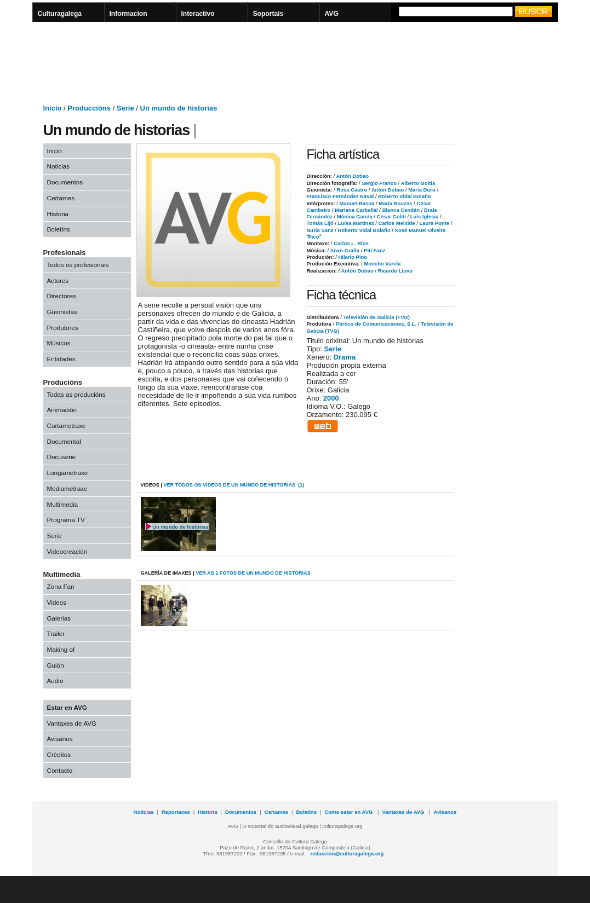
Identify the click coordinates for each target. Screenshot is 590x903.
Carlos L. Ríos (350, 243)
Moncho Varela (382, 264)
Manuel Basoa (356, 203)
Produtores (62, 327)
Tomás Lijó (320, 223)
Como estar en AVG (349, 812)
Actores (58, 280)
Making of (61, 649)
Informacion (128, 14)
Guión (55, 665)
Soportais (268, 14)
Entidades (61, 358)
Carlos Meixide (396, 223)
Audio (55, 680)
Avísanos (445, 812)
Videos (57, 602)
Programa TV (66, 519)
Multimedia (62, 504)
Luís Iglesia (423, 216)
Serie (125, 108)
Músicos (59, 342)
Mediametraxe (67, 488)
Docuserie (61, 456)
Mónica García (353, 216)
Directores (61, 295)
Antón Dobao (352, 176)
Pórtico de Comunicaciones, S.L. (376, 324)
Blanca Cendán (400, 210)
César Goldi (390, 216)
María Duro (421, 190)
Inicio (52, 108)
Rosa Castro (351, 190)
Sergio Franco (378, 183)
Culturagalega (60, 14)
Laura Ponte (433, 223)
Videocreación (67, 551)
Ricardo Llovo (394, 271)
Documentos (65, 182)
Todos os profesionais (78, 264)
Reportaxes (176, 812)
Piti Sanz (373, 250)
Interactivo (198, 14)
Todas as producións (76, 394)
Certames (61, 197)
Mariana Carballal (356, 210)
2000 (331, 398)
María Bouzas (395, 203)
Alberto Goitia (417, 183)
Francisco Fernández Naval (340, 196)
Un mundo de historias (178, 108)
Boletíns (58, 229)
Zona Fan (61, 586)
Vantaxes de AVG (72, 723)
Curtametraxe (66, 425)
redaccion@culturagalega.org (347, 853)
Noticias (58, 166)
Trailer (56, 633)
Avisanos (60, 738)
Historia (58, 213)
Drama (345, 357)
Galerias (59, 618)
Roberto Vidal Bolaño (404, 196)
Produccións (89, 108)
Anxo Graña (344, 250)
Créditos (59, 754)
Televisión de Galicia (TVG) (376, 317)
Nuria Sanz (320, 230)
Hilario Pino (352, 257)
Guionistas (62, 311)
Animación (62, 409)
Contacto (60, 770)
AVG (332, 14)
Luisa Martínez (355, 223)
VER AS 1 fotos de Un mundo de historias (253, 573)
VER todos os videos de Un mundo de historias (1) (233, 485)
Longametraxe (67, 472)
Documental (64, 441)
